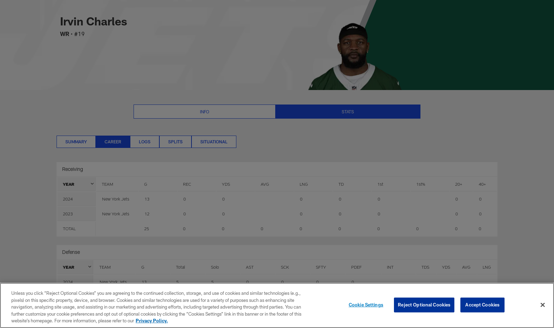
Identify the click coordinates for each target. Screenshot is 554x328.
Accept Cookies (482, 305)
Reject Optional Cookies (424, 305)
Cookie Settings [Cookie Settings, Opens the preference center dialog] (366, 305)
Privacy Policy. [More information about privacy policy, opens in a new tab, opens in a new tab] (152, 320)
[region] (277, 305)
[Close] (542, 305)
